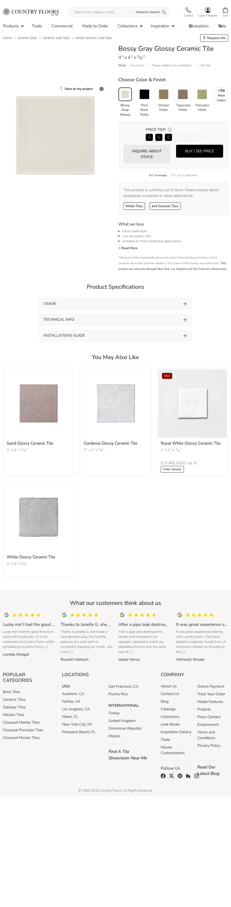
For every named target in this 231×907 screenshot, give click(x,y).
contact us (167, 65)
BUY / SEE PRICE (199, 151)
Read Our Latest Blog (208, 770)
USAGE (49, 303)
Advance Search (151, 12)
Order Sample (172, 469)
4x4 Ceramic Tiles (165, 206)
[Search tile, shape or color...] (118, 12)
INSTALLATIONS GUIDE (64, 335)
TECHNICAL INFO (58, 319)
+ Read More (128, 248)
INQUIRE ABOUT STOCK (147, 154)
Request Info (214, 38)
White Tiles (134, 206)
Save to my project (76, 89)
